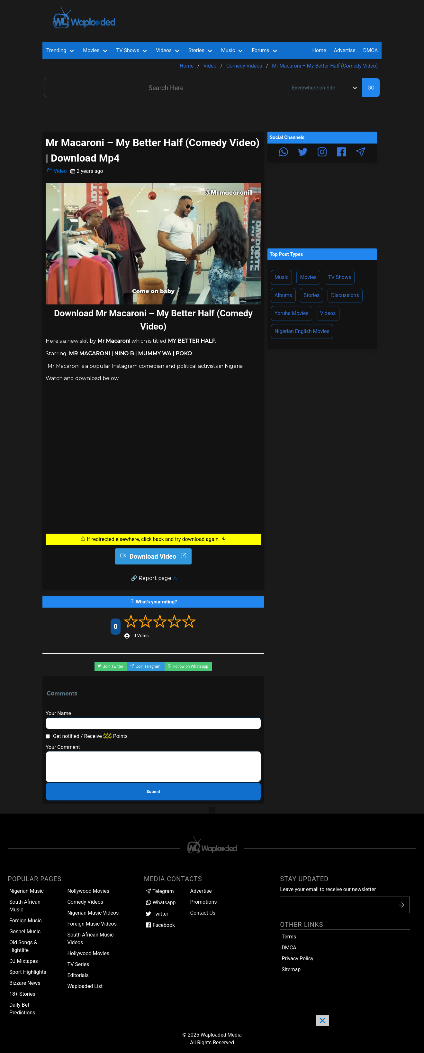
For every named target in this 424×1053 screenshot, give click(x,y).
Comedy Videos (85, 902)
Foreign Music (25, 921)
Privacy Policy (297, 958)
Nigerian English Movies (302, 331)
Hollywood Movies (88, 953)
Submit (153, 791)
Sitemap (291, 969)
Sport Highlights (27, 972)
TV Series (78, 964)
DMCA (370, 50)
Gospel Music (25, 931)
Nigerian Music (26, 891)
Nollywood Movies (88, 891)
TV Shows (339, 277)
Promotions (203, 902)
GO (370, 88)
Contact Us (203, 913)
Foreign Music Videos (92, 924)
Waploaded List (85, 986)
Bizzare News (24, 983)
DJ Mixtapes (23, 961)
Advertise (201, 891)
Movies (308, 277)
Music (281, 277)
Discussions (345, 295)
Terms (289, 937)
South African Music (25, 906)
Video (57, 171)
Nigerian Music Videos (93, 913)
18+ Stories (22, 994)
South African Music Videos (90, 939)
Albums (283, 295)
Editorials (77, 975)
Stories (311, 295)
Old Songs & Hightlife (23, 946)
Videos (328, 313)
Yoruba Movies (291, 313)
